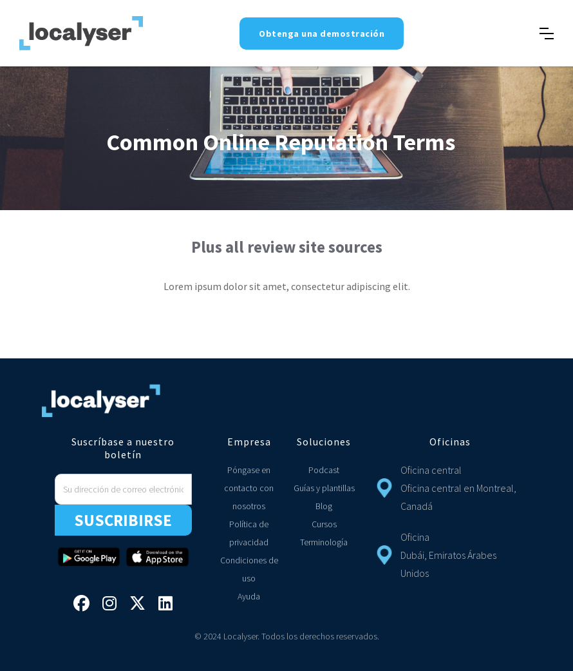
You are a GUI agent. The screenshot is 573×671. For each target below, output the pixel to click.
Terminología (324, 542)
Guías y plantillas (324, 488)
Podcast (323, 470)
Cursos (324, 524)
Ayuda (249, 596)
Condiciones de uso (249, 569)
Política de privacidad (248, 533)
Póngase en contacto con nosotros (249, 488)
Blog (323, 506)
